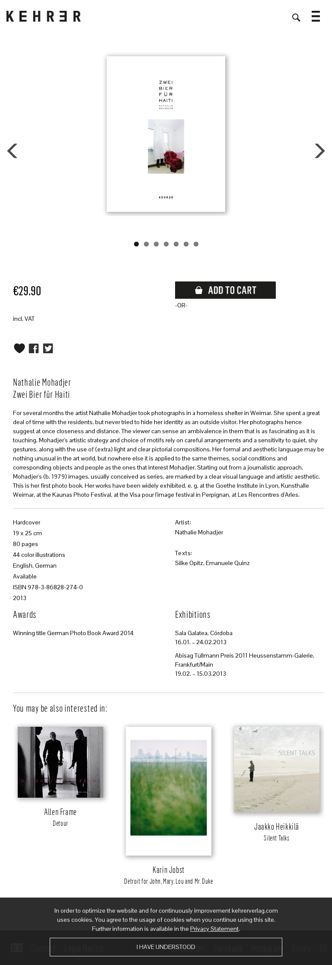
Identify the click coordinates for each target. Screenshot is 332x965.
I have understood (166, 947)
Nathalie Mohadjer (199, 532)
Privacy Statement (214, 929)
